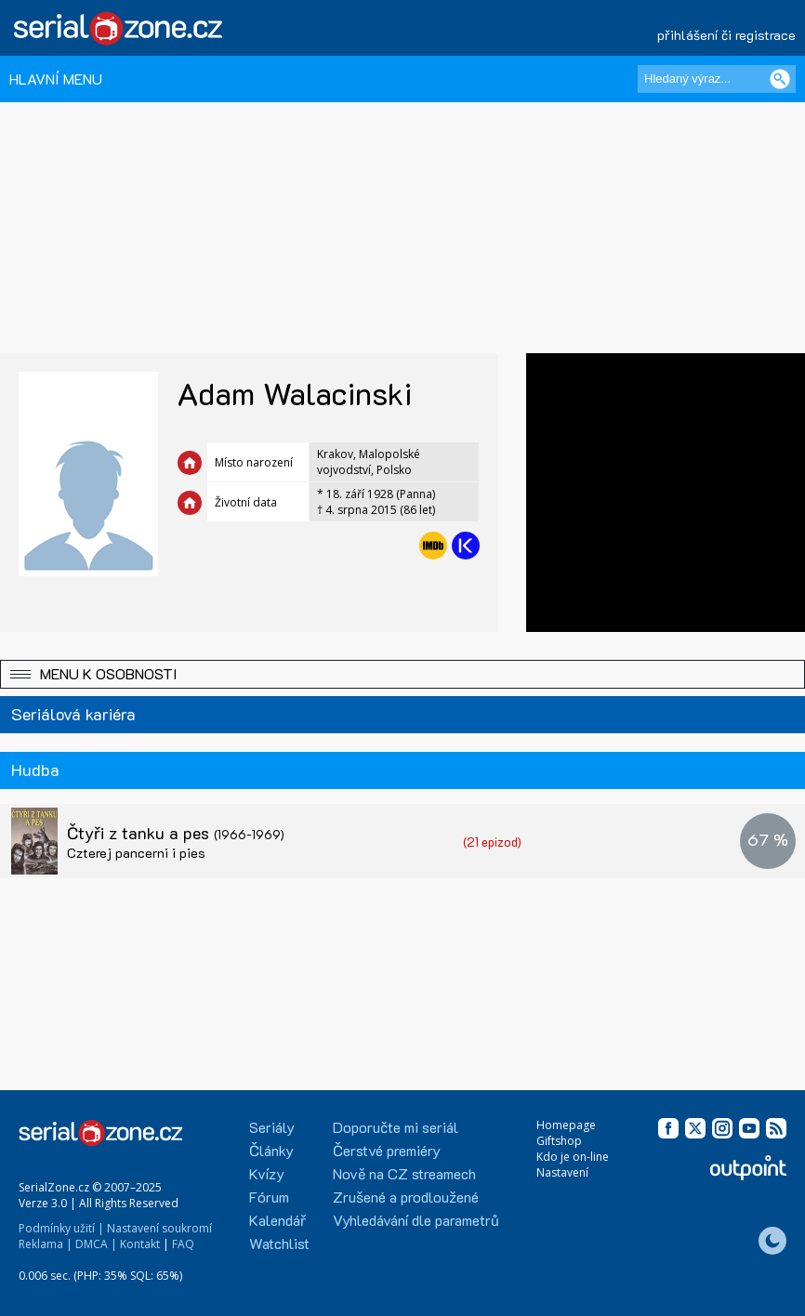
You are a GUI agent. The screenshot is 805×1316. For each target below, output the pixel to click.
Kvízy (266, 1173)
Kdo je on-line (572, 1157)
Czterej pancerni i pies (136, 853)
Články (271, 1150)
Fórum (269, 1196)
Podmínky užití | (61, 1228)
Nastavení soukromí (159, 1228)
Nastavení (562, 1172)
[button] (402, 674)
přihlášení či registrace (726, 35)
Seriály (272, 1127)
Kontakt (140, 1244)
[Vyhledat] (780, 79)
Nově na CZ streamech (404, 1173)
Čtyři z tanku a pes (175, 833)
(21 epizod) (492, 841)
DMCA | (96, 1244)
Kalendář (277, 1220)
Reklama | (46, 1244)
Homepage (566, 1125)
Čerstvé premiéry (387, 1150)
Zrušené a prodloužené (406, 1196)
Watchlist (279, 1243)
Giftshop (559, 1141)
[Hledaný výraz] (717, 79)
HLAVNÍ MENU (55, 78)
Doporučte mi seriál (395, 1127)
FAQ (183, 1244)
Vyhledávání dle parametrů (416, 1220)
